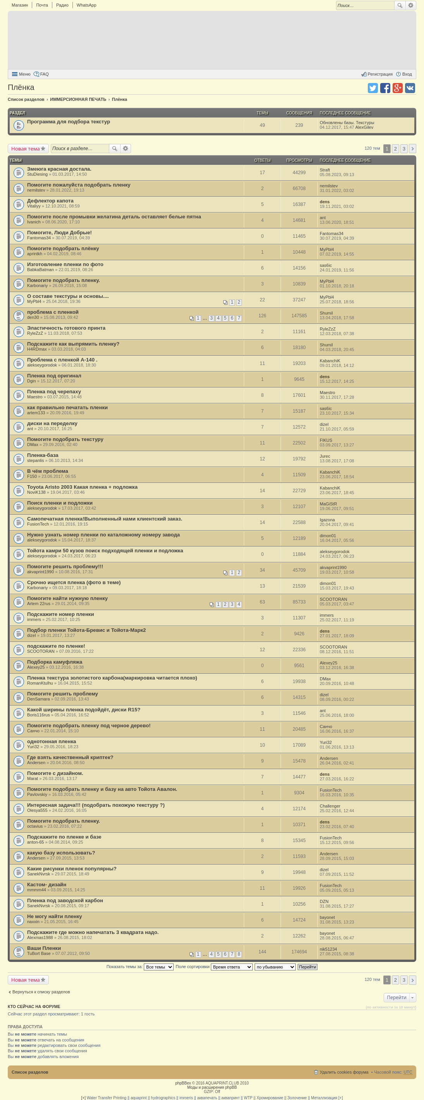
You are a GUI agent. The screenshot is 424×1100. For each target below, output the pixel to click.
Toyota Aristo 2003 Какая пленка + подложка (82, 487)
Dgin (31, 381)
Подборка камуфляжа (54, 662)
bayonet (327, 917)
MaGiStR (328, 504)
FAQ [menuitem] (44, 74)
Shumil (326, 313)
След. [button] (412, 148)
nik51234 (328, 949)
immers (34, 619)
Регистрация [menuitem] (380, 74)
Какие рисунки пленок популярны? (72, 869)
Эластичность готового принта (66, 328)
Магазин (20, 5)
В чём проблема (47, 471)
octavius (35, 826)
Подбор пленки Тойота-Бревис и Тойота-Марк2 (86, 630)
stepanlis (35, 460)
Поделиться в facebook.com (385, 88)
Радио (62, 5)
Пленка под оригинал (54, 376)
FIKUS (326, 440)
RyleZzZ (35, 333)
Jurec (325, 456)
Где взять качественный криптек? (70, 757)
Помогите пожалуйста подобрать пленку (79, 185)
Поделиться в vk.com (410, 88)
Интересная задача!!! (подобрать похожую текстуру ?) (96, 805)
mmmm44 (36, 889)
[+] (83, 1098)
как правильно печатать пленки (67, 407)
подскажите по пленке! (56, 646)
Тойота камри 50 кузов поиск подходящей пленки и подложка (105, 550)
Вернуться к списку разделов (41, 991)
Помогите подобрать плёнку (63, 248)
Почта (42, 5)
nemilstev (36, 190)
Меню (25, 74)
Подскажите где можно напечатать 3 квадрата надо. (93, 932)
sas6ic (326, 265)
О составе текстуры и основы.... (68, 296)
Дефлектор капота (50, 201)
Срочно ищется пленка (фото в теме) (74, 582)
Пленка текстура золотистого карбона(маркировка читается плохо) (112, 678)
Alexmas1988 (40, 937)
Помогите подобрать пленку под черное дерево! (89, 725)
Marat (32, 778)
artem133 (36, 412)
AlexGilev (364, 127)
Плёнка (21, 87)
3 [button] (404, 149)
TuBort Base (39, 953)
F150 (32, 476)
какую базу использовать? (61, 853)
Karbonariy (37, 285)
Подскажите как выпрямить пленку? (73, 344)
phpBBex (183, 1083)
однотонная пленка (51, 741)
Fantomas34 (39, 237)
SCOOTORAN (333, 599)
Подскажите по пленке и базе (64, 837)
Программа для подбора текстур (68, 122)
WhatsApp (87, 5)
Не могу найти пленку (54, 916)
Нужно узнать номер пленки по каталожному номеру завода (103, 535)
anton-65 (35, 842)
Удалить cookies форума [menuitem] (344, 1072)
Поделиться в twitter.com (373, 88)
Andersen (36, 762)
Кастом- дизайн (46, 884)
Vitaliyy (34, 206)
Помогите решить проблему (62, 694)
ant (323, 217)
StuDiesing (37, 174)
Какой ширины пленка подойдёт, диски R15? (83, 710)
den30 (33, 317)
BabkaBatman (40, 269)
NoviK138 (36, 492)
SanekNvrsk (38, 874)
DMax (32, 444)
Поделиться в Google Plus (398, 88)
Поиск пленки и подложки (60, 503)
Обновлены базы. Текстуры (347, 122)
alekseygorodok (42, 365)
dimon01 (328, 535)
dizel (324, 424)
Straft (325, 170)
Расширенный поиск (411, 5)
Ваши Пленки (44, 948)
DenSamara (38, 699)
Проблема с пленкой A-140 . (62, 360)
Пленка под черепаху (54, 391)
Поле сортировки (214, 966)
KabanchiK (330, 360)
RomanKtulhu (40, 683)
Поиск (400, 5)
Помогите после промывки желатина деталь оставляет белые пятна (114, 217)
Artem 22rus (38, 603)
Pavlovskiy (37, 794)
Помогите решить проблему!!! (65, 566)
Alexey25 (36, 667)
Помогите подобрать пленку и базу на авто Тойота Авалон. (102, 789)
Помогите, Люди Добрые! (59, 232)
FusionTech (38, 524)
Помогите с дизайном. (55, 773)
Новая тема (25, 148)
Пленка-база (43, 455)
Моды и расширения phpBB (212, 1087)
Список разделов (30, 1072)
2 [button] (395, 149)
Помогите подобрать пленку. (63, 280)
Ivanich (34, 222)
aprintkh (34, 253)
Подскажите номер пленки (60, 614)
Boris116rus (38, 715)
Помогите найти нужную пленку (67, 598)
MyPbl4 (327, 249)
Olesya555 (37, 810)
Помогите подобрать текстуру (65, 439)
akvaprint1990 (40, 571)
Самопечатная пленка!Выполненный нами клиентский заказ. (104, 519)
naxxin (33, 921)
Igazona (327, 519)
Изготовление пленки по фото (65, 264)
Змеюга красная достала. (59, 169)
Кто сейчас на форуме (34, 1006)
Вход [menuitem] (407, 74)
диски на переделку (52, 423)
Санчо (33, 730)
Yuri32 (33, 746)
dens (325, 201)
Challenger (330, 806)
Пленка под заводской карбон (65, 900)
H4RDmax (37, 349)
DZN (324, 901)
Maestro (35, 396)
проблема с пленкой (53, 312)
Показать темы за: (140, 966)
